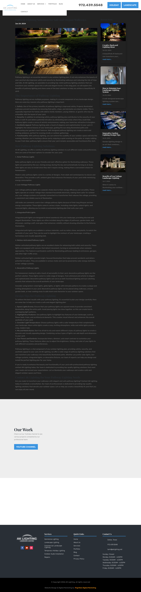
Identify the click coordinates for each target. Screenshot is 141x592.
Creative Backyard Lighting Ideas (110, 46)
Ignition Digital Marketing (85, 588)
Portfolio (52, 4)
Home (23, 4)
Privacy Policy (79, 559)
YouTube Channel (26, 447)
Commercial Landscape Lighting (53, 546)
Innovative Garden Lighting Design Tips (111, 134)
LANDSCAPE (130, 5)
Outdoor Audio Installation (54, 554)
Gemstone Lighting (51, 539)
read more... (107, 59)
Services (40, 4)
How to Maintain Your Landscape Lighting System (112, 90)
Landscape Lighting (51, 542)
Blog (61, 4)
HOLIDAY (114, 5)
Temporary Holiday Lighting (54, 551)
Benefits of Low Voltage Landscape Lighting (112, 177)
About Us (31, 4)
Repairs (47, 557)
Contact (24, 12)
